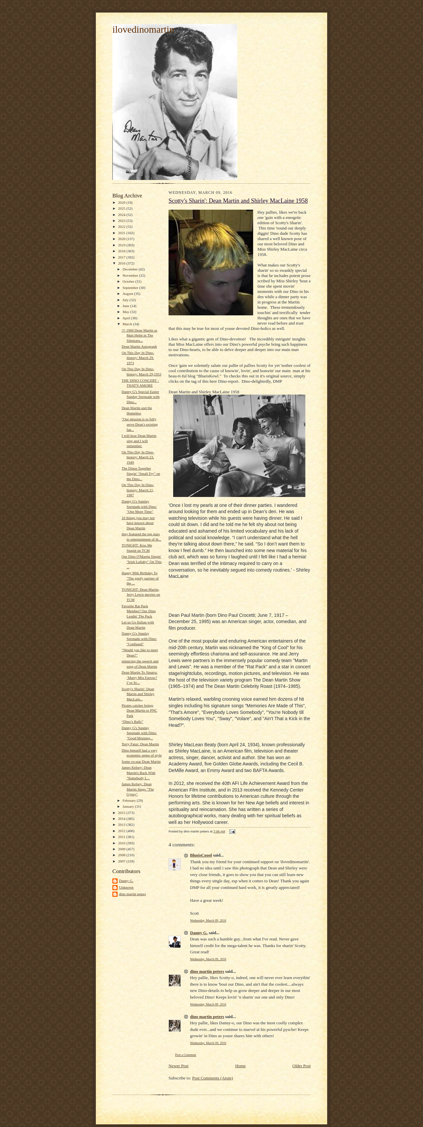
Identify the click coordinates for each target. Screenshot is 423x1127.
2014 (122, 819)
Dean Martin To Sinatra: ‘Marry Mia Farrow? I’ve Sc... (140, 677)
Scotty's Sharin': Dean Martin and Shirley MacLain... (138, 694)
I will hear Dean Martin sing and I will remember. (139, 441)
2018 (122, 251)
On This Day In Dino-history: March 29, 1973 (138, 358)
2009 (122, 849)
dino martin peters (132, 894)
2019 (122, 245)
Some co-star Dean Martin (141, 761)
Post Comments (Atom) (212, 1077)
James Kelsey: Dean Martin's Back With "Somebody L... (138, 772)
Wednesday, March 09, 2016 (208, 920)
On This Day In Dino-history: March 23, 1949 (138, 457)
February (130, 800)
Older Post (301, 1065)
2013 (122, 825)
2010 (122, 843)
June (126, 306)
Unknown (126, 887)
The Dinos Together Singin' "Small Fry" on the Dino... (141, 473)
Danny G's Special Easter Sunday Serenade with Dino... (141, 397)
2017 (122, 257)
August (128, 294)
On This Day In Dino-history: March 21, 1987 (138, 490)
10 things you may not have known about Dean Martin (138, 523)
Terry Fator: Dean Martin (140, 744)
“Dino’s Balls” (132, 721)
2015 (122, 813)
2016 (122, 263)
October (129, 281)
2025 (122, 208)
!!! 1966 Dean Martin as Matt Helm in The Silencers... (139, 335)
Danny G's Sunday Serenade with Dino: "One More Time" (139, 506)
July (126, 300)
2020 (122, 239)
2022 (122, 227)
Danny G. (126, 881)
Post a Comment (185, 1055)
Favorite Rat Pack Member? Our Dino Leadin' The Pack (139, 611)
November (131, 275)
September (131, 288)
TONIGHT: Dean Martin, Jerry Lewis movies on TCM (141, 594)
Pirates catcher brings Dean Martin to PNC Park (139, 710)
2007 (122, 861)
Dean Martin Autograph (139, 346)
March (128, 324)
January (129, 806)
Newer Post (178, 1065)
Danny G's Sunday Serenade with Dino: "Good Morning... (139, 733)
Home (240, 1065)
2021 (122, 233)
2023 (122, 221)
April (127, 318)
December (131, 269)
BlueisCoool (201, 855)
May (126, 312)
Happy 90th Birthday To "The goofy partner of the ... (140, 578)
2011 (122, 837)
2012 (122, 831)
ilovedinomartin (143, 29)
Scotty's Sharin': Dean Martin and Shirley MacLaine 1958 (238, 200)
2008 (122, 855)
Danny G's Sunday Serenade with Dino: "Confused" (139, 638)
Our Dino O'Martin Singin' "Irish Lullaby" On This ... (142, 561)
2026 (122, 202)
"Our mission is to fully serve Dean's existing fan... (140, 424)
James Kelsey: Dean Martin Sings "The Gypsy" (138, 789)
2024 (122, 215)
